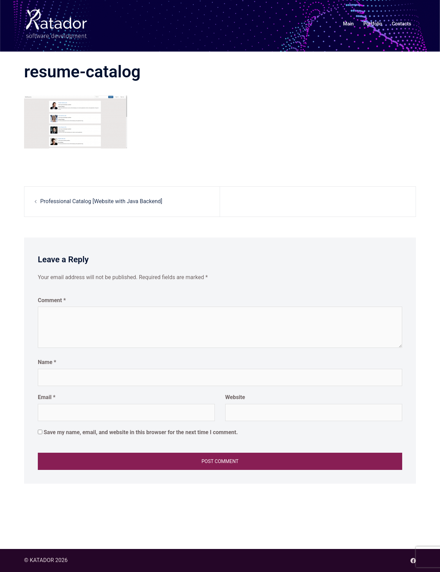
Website (235, 397)
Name (47, 362)
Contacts (401, 23)
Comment (52, 300)
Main (348, 23)
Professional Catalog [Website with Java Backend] (101, 201)
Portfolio (372, 23)
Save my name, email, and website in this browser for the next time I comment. (141, 432)
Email (46, 397)
